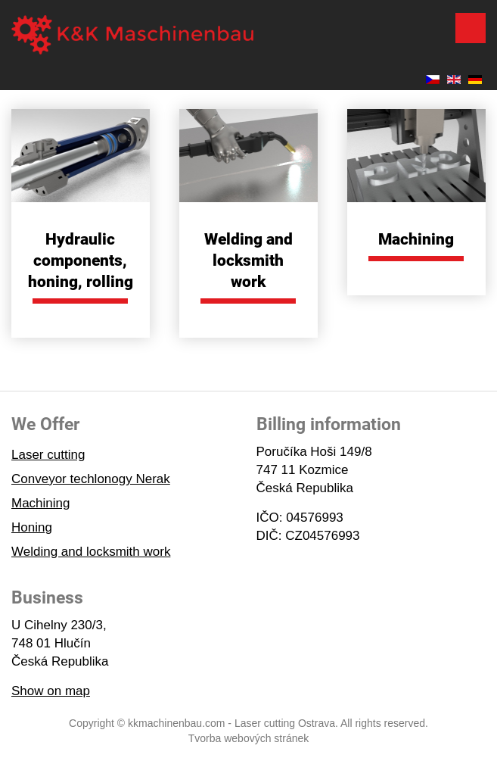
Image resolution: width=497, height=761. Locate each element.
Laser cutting (48, 455)
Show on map (50, 691)
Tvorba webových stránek (248, 738)
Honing (31, 527)
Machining (416, 239)
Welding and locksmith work (248, 260)
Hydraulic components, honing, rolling (80, 260)
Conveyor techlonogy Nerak (90, 479)
